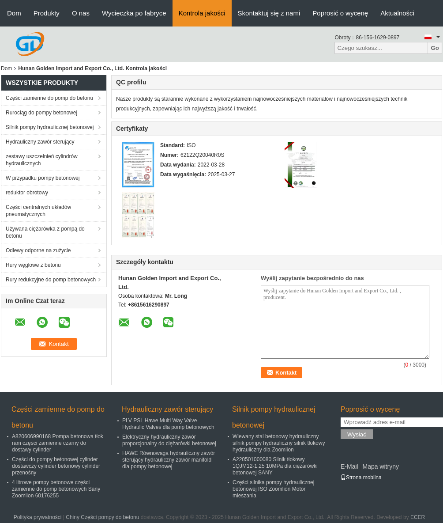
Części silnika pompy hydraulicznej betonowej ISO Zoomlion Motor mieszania (273, 489)
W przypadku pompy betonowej (42, 178)
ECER (417, 517)
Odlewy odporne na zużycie (38, 250)
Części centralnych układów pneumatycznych (38, 210)
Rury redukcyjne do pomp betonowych (51, 280)
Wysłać (356, 434)
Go (435, 48)
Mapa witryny (380, 466)
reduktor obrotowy (27, 192)
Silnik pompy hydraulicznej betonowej (50, 127)
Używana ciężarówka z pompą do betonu (45, 232)
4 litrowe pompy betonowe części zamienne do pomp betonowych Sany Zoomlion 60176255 (56, 489)
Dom (14, 13)
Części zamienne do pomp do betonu (49, 98)
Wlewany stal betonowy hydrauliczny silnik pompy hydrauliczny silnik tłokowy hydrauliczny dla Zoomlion (279, 443)
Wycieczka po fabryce (134, 13)
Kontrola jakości (202, 13)
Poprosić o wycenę (340, 13)
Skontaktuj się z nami (269, 13)
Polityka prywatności (38, 517)
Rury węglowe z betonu (33, 265)
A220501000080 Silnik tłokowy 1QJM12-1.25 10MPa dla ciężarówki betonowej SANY (275, 466)
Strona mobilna (361, 477)
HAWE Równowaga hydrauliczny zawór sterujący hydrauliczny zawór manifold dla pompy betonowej (168, 460)
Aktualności (397, 13)
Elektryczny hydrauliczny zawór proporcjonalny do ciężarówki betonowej (169, 440)
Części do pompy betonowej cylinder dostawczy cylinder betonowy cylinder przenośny (56, 466)
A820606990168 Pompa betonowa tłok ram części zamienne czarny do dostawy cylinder (57, 443)
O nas (81, 13)
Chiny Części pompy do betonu (102, 517)
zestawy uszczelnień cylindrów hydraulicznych (42, 160)
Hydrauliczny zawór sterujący (40, 142)
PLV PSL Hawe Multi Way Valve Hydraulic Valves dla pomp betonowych (168, 423)
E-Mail (349, 466)
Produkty (47, 13)
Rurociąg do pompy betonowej (41, 113)
